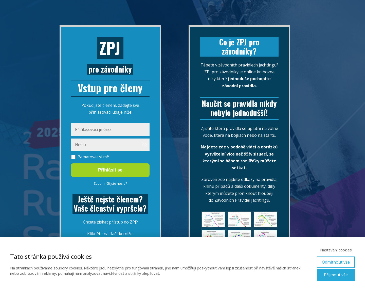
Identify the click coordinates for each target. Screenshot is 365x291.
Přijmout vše (336, 275)
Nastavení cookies (336, 249)
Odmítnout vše (336, 262)
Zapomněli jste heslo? (110, 183)
